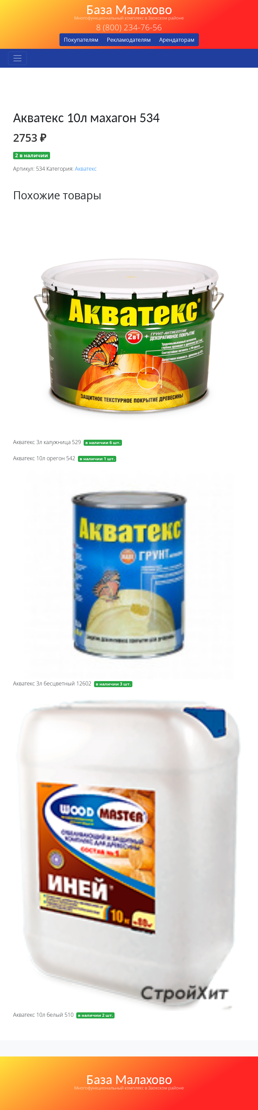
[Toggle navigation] (17, 58)
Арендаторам (177, 39)
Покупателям (81, 39)
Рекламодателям (129, 39)
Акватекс (86, 168)
